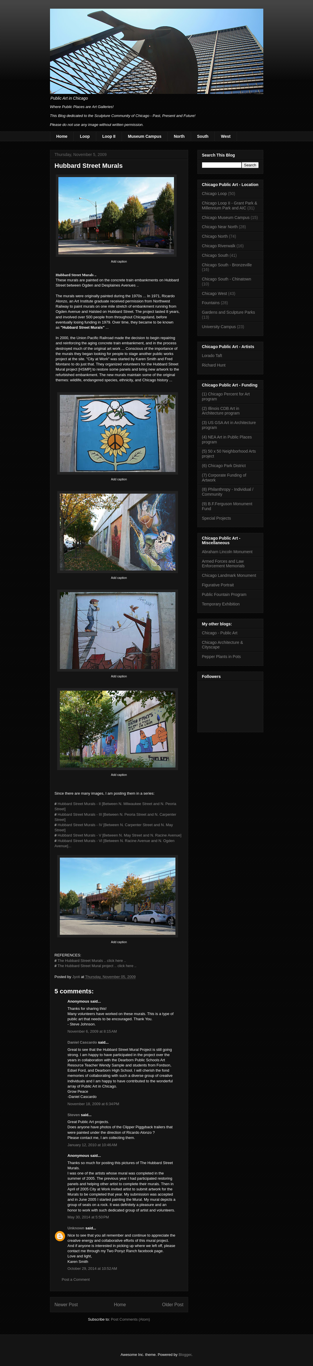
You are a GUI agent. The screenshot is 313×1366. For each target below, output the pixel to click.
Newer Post (66, 1304)
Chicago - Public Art (220, 633)
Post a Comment (76, 1279)
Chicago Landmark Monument (229, 575)
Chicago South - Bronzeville (227, 265)
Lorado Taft (212, 355)
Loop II (109, 136)
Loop (85, 136)
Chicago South (215, 255)
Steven (74, 1115)
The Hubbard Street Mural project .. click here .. (97, 966)
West (225, 136)
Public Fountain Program (224, 594)
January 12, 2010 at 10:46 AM (92, 1145)
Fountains (211, 302)
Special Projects (216, 518)
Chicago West (214, 293)
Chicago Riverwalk (219, 246)
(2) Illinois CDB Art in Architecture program (221, 411)
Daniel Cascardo (82, 1042)
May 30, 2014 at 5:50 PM (88, 1217)
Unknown (76, 1228)
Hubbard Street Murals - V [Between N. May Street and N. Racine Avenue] (119, 835)
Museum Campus (145, 136)
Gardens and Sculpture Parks (228, 312)
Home (62, 136)
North (179, 136)
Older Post (173, 1304)
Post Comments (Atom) (130, 1319)
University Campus (219, 326)
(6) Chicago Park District (224, 465)
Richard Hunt (214, 365)
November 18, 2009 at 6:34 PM (93, 1104)
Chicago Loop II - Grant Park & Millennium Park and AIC (229, 205)
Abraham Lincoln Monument (227, 551)
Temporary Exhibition (221, 604)
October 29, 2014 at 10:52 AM (92, 1268)
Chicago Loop (214, 193)
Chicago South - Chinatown (226, 279)
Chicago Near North (220, 226)
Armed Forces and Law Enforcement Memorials (223, 563)
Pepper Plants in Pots (221, 656)
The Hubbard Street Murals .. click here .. (92, 960)
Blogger (185, 1354)
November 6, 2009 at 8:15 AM (92, 1031)
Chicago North (215, 236)
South (203, 136)
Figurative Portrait (218, 585)
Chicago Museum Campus (226, 217)
